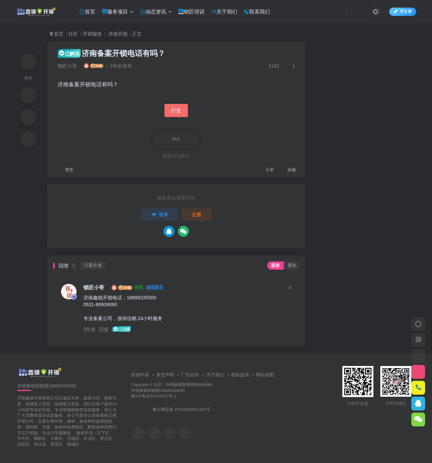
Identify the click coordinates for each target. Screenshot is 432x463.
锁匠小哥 (67, 66)
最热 (292, 265)
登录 (159, 214)
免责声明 (165, 374)
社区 (73, 34)
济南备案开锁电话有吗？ (111, 53)
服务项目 (117, 12)
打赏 (176, 110)
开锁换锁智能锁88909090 (189, 384)
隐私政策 (240, 374)
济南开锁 (117, 34)
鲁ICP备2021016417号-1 (153, 396)
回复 (104, 329)
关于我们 (224, 12)
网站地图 (265, 374)
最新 (275, 265)
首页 (87, 12)
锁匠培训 (191, 12)
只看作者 (93, 265)
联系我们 (257, 12)
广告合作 (190, 374)
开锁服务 (92, 34)
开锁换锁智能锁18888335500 (158, 390)
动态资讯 (156, 12)
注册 (196, 214)
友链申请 (140, 374)
